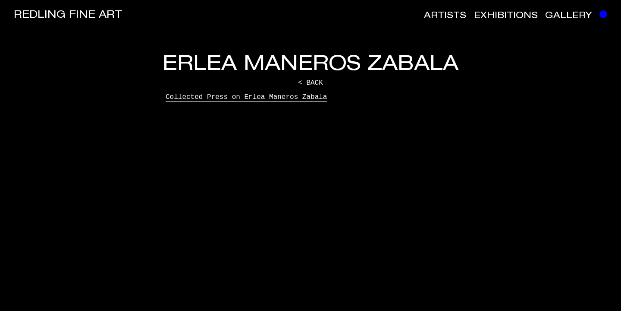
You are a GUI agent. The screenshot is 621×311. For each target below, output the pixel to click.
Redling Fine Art (68, 15)
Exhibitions (506, 16)
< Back (310, 83)
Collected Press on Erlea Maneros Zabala (246, 97)
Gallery (568, 16)
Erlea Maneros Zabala (310, 65)
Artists (445, 16)
